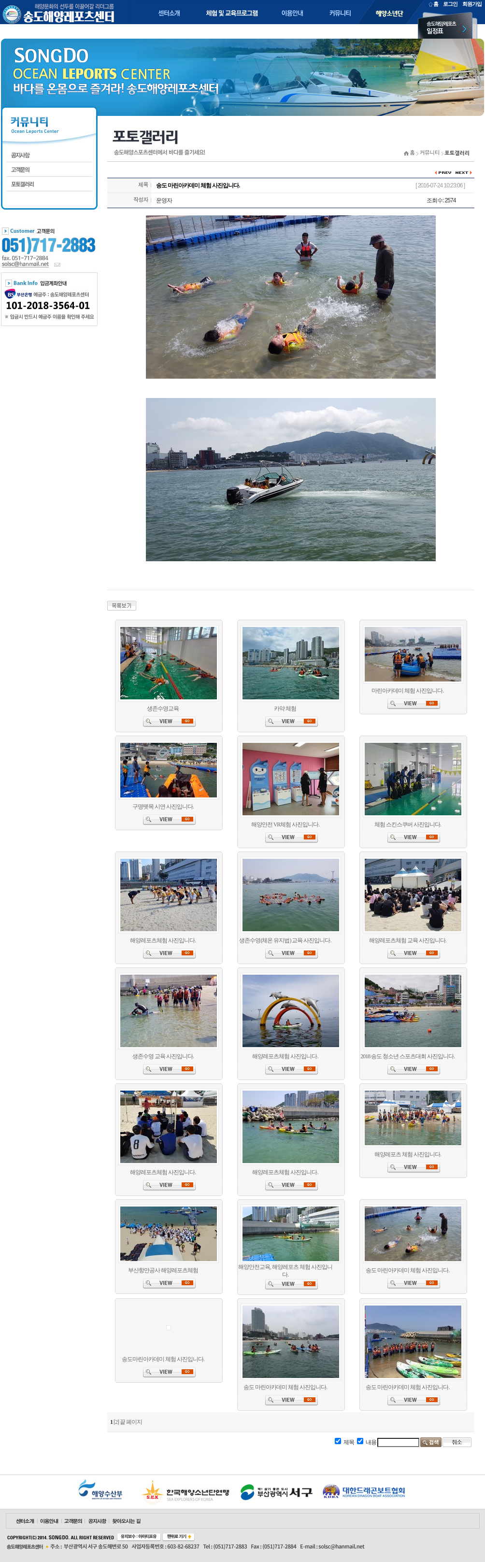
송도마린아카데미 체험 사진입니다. (163, 1359)
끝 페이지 (131, 1422)
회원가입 (472, 4)
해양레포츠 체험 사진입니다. (407, 1154)
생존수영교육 (163, 708)
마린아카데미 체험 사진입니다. (407, 690)
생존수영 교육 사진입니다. (163, 1056)
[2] (116, 1422)
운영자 (164, 200)
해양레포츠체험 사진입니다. (163, 940)
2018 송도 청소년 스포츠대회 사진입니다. (407, 1056)
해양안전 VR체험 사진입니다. (285, 824)
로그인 (450, 4)
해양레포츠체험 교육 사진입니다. (407, 940)
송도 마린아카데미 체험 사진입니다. (407, 1270)
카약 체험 (285, 708)
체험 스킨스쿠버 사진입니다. (407, 824)
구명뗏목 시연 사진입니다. (163, 806)
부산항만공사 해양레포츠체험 (163, 1270)
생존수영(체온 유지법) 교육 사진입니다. (285, 940)
